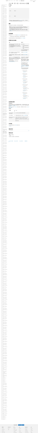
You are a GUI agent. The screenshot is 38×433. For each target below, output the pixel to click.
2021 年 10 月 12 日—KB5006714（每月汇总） (5, 141)
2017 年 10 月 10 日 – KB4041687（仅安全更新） (5, 364)
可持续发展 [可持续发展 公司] (31, 432)
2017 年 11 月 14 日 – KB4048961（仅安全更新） (5, 359)
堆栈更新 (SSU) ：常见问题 (12, 105)
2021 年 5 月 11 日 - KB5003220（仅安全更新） (5, 164)
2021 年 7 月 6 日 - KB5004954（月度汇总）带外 (5, 155)
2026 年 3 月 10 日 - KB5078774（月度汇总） (5, 8)
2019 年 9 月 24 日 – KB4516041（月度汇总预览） (5, 243)
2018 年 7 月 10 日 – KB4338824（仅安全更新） (5, 318)
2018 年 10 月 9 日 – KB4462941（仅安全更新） (5, 301)
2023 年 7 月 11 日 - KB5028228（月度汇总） (5, 64)
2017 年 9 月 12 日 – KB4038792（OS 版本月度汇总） (5, 368)
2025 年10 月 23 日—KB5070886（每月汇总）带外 (5, 18)
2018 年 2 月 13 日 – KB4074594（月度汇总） (5, 343)
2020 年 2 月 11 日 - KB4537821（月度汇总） (5, 218)
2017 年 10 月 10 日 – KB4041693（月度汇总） (5, 362)
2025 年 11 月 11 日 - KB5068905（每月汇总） (5, 16)
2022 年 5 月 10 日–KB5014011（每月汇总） (5, 116)
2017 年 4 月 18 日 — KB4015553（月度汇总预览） (5, 392)
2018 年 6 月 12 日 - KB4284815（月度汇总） (5, 322)
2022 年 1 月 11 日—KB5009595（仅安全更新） (5, 133)
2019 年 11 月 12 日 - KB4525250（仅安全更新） (5, 234)
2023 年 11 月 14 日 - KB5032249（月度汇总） (5, 52)
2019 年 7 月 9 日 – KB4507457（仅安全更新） (5, 255)
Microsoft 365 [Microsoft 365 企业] (20, 431)
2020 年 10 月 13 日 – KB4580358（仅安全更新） (5, 186)
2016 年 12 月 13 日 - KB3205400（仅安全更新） (5, 404)
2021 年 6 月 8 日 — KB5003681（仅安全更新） (5, 161)
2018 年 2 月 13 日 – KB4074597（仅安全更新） (5, 345)
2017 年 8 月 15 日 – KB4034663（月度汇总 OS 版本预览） (5, 372)
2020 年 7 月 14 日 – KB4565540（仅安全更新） (5, 198)
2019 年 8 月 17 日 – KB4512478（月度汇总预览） (5, 248)
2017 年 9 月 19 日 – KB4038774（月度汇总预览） (5, 366)
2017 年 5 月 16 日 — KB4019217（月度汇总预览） (5, 387)
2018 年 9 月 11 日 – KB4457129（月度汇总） (5, 308)
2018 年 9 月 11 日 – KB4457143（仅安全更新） (5, 306)
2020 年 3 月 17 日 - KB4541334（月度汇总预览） (5, 212)
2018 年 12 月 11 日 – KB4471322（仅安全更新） (5, 290)
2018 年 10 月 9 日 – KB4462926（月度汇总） (5, 302)
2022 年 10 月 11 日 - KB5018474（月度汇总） (5, 96)
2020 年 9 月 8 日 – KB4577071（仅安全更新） (5, 191)
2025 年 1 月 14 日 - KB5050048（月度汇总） (5, 32)
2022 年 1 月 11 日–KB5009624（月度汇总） (5, 131)
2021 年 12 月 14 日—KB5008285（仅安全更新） (5, 137)
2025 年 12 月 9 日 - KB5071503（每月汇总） (5, 15)
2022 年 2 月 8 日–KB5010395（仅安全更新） (5, 128)
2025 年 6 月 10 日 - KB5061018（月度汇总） (5, 25)
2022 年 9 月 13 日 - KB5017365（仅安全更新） (5, 101)
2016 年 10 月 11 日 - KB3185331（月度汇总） (5, 414)
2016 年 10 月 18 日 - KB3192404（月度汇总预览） (5, 411)
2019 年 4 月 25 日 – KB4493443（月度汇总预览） (5, 269)
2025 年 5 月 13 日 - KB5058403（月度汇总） (5, 26)
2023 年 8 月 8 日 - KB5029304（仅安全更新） (5, 62)
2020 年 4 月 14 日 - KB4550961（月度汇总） (5, 210)
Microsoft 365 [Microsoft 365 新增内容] (3, 430)
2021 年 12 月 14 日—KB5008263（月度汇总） (5, 135)
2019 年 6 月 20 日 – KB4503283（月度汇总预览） (5, 259)
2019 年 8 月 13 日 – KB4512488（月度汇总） (5, 250)
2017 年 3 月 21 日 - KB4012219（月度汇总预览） (5, 397)
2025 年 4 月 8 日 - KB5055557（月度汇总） (5, 28)
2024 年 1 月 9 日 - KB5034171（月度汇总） (5, 49)
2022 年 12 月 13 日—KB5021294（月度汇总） (5, 87)
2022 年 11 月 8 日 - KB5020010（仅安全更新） (5, 94)
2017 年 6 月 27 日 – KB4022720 (4, 381)
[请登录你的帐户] (35, 0)
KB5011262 (25, 96)
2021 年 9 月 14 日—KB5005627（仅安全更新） (5, 147)
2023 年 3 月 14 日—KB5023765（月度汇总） (5, 77)
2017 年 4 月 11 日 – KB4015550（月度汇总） (5, 393)
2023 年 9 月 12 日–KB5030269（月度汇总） (5, 57)
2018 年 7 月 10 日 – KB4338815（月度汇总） (5, 316)
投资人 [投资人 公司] (31, 431)
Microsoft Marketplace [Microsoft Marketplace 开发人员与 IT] (26, 431)
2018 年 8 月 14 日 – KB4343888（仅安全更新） (5, 313)
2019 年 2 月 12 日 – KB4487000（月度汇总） (5, 283)
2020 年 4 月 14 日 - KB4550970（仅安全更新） (5, 208)
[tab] (10, 135)
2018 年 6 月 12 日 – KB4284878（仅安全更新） (5, 324)
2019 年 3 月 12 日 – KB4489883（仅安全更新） (5, 278)
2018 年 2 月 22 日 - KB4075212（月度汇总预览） (5, 341)
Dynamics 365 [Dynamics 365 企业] (20, 430)
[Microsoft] (4, 1)
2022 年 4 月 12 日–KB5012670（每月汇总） (5, 119)
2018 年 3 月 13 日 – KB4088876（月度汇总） (5, 337)
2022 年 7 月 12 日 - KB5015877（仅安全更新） (5, 108)
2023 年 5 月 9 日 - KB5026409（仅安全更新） (5, 72)
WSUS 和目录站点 (23, 65)
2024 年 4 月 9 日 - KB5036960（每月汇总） (5, 45)
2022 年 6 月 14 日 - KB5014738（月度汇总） (5, 109)
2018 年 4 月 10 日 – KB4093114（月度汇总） (5, 332)
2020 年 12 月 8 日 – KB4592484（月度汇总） (5, 181)
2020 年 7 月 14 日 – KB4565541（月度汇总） (5, 196)
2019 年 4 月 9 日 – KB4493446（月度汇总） (5, 273)
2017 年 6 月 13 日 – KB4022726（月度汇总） (5, 383)
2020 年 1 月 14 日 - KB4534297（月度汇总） (5, 225)
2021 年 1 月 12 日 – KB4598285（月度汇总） (5, 176)
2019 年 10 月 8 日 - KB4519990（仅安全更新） (5, 238)
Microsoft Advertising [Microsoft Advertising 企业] (20, 432)
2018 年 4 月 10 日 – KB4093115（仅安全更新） (5, 334)
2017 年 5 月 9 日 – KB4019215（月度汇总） (5, 388)
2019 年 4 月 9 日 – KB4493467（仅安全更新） (5, 271)
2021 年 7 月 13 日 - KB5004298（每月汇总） (5, 152)
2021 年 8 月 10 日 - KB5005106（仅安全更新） (5, 150)
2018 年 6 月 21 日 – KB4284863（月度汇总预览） (5, 320)
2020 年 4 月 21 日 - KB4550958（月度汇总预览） (5, 206)
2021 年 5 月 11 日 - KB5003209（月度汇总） (5, 162)
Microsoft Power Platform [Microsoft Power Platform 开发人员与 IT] (26, 432)
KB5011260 (24, 98)
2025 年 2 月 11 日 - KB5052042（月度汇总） (5, 31)
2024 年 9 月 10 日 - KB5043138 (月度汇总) (5, 38)
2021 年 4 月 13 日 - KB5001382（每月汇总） (5, 165)
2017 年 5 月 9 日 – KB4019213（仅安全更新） (5, 390)
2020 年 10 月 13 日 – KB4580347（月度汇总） (5, 188)
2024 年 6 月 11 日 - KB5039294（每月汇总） (5, 42)
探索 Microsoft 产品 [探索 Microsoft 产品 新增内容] (3, 431)
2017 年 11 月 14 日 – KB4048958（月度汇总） (5, 357)
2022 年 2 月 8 (20, 20)
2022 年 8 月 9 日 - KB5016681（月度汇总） (5, 103)
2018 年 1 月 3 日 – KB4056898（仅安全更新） (5, 350)
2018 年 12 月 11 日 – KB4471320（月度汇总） (5, 292)
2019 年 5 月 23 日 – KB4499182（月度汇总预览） (5, 264)
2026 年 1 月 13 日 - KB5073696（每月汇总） (5, 11)
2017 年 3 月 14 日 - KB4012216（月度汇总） (5, 399)
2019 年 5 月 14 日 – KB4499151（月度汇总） (5, 265)
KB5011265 (24, 94)
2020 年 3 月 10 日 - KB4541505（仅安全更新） (5, 215)
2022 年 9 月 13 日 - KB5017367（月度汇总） (5, 99)
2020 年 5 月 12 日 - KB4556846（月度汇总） (5, 202)
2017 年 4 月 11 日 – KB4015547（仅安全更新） (5, 395)
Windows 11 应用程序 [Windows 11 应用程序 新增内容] (3, 432)
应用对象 (10, 6)
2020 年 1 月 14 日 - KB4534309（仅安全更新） (5, 224)
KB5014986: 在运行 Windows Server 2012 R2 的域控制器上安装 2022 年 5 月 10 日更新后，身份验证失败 (5, 114)
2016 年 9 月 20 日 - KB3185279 (4, 416)
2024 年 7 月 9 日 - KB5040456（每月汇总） (5, 41)
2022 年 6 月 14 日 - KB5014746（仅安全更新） (5, 111)
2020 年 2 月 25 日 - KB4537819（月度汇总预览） (5, 217)
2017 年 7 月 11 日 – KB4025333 (4, 380)
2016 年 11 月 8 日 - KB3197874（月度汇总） (5, 409)
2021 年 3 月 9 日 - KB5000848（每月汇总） (5, 169)
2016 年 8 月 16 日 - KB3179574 (4, 417)
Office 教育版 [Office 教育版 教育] (14, 431)
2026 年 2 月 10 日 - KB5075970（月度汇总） (5, 10)
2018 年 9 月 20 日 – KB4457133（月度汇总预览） (5, 304)
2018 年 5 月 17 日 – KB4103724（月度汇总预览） (5, 325)
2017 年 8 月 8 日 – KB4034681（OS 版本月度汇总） (5, 374)
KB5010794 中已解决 (25, 54)
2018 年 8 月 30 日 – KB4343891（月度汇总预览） (5, 310)
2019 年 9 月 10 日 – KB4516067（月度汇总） (5, 246)
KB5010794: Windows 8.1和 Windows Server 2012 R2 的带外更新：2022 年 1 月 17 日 (5, 130)
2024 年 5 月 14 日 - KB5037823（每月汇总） (5, 44)
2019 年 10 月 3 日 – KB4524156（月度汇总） (5, 241)
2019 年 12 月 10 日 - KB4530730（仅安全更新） (5, 229)
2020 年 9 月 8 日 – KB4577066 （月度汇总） (5, 189)
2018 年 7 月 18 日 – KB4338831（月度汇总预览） (5, 315)
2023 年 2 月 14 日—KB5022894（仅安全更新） (5, 82)
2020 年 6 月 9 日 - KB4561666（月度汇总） (5, 201)
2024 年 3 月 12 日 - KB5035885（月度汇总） (5, 46)
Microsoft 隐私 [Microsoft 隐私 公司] (32, 430)
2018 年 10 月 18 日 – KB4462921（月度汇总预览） (5, 299)
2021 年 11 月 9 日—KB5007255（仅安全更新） (5, 140)
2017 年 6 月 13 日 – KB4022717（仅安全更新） (5, 385)
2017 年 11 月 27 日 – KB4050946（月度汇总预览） (5, 355)
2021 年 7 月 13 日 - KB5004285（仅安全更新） (5, 153)
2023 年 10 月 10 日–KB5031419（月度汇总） (5, 54)
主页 (11, 30)
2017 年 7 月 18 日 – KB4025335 (4, 377)
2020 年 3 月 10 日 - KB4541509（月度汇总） (5, 213)
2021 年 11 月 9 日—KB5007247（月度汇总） (5, 138)
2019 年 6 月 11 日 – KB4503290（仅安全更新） (5, 262)
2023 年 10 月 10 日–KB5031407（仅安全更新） (5, 55)
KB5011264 (24, 80)
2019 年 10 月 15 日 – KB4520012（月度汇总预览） (5, 236)
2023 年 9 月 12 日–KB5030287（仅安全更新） (5, 59)
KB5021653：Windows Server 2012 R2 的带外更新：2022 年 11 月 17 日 (5, 91)
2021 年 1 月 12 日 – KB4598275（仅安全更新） (5, 177)
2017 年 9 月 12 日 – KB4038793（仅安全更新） (5, 370)
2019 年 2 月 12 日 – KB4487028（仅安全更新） (5, 282)
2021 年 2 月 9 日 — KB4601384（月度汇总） (5, 172)
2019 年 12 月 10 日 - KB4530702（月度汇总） (5, 227)
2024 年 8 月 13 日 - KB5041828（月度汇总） (5, 39)
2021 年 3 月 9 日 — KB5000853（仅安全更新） (5, 171)
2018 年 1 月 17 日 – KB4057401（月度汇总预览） (5, 347)
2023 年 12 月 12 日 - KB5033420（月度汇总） (5, 51)
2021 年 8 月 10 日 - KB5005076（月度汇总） (5, 148)
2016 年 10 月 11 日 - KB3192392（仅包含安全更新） (5, 413)
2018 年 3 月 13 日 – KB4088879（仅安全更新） (5, 339)
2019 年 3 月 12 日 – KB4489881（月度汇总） (5, 276)
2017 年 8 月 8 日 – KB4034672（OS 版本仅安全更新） (5, 376)
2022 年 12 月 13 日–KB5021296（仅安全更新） (5, 89)
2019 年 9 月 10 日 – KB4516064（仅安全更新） (5, 245)
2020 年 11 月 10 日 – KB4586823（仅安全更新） (5, 184)
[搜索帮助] (34, 0)
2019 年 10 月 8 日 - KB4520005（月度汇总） (5, 239)
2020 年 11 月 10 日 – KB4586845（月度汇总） (5, 182)
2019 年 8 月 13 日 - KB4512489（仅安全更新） (5, 251)
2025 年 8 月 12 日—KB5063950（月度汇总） (5, 22)
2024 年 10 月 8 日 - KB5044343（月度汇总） (5, 36)
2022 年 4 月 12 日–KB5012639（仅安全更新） (5, 121)
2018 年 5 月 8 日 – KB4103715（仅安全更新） (5, 329)
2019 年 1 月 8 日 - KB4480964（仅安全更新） (5, 287)
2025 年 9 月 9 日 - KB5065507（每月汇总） (5, 21)
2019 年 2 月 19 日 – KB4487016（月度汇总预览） (5, 280)
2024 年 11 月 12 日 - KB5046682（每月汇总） (5, 35)
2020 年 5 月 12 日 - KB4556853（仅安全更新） (5, 204)
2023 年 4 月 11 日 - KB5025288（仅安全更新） (5, 76)
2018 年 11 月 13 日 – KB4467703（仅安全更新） (5, 296)
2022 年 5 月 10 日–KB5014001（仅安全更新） (5, 117)
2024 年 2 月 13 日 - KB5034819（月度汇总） (5, 48)
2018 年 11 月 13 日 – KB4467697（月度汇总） (5, 297)
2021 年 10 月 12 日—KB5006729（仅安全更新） (5, 143)
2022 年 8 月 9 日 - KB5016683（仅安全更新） (5, 104)
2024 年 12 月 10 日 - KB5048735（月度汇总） (5, 34)
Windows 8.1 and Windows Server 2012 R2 (4, 5)
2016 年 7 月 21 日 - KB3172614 (4, 419)
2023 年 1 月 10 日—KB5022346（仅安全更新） (5, 86)
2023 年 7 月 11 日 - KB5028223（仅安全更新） (5, 66)
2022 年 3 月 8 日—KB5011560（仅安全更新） (5, 124)
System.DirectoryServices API (12, 61)
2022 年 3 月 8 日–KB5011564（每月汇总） (5, 122)
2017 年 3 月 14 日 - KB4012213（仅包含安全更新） (5, 400)
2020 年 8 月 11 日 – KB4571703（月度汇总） (5, 192)
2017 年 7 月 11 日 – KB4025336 (4, 378)
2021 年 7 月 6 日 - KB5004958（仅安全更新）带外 (5, 157)
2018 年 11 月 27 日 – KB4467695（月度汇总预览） (5, 294)
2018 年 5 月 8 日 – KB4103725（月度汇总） (5, 327)
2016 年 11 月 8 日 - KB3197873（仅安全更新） (5, 408)
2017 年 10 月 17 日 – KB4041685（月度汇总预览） (5, 361)
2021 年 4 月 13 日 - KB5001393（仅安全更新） (5, 167)
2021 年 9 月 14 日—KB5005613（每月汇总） (5, 145)
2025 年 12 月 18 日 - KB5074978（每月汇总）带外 (5, 13)
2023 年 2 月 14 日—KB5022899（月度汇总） (5, 80)
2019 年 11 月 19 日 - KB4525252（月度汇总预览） (5, 231)
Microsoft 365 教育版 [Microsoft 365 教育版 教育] (15, 430)
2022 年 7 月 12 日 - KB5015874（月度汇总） (5, 106)
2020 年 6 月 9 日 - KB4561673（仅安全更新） (5, 200)
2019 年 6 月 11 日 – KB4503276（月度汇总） (5, 260)
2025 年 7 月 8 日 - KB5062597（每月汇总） (5, 24)
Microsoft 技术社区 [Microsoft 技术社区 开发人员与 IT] (26, 430)
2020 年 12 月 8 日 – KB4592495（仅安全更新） (5, 179)
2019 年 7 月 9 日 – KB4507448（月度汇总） (5, 257)
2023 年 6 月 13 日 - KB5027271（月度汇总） (5, 67)
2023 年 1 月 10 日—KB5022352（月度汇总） (5, 84)
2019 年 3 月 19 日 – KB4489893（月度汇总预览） (5, 275)
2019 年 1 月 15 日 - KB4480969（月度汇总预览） (5, 285)
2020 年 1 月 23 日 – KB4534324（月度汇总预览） (5, 222)
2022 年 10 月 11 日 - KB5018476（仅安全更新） (5, 98)
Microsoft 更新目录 (25, 115)
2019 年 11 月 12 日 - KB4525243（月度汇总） (5, 232)
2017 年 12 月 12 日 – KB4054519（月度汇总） (5, 351)
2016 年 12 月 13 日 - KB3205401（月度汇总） (5, 402)
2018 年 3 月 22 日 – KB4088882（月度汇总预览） (5, 336)
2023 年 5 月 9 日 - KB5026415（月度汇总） (5, 70)
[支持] (7, 1)
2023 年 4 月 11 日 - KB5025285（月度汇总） (5, 74)
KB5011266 (24, 86)
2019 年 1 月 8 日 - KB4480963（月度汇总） (5, 288)
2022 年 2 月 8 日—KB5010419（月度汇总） (5, 126)
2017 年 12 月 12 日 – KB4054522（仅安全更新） (5, 353)
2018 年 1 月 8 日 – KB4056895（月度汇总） (5, 348)
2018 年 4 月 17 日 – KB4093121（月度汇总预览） (5, 331)
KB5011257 (24, 75)
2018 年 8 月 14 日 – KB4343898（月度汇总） (5, 311)
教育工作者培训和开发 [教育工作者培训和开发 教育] (15, 432)
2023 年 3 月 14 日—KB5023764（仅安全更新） (5, 79)
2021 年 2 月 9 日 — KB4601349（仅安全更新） (5, 174)
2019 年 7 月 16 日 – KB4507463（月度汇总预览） (5, 253)
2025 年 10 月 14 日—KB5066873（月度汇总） (5, 19)
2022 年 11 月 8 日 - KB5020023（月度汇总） (5, 92)
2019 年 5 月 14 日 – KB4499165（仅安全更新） (5, 267)
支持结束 (3, 7)
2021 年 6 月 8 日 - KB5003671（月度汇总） (5, 159)
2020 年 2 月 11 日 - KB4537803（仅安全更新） (5, 220)
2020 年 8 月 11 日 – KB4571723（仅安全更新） (5, 194)
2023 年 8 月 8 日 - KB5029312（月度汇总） (5, 60)
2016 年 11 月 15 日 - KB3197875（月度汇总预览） (5, 406)
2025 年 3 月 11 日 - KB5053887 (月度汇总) (5, 29)
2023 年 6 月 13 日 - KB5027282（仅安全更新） (5, 69)
